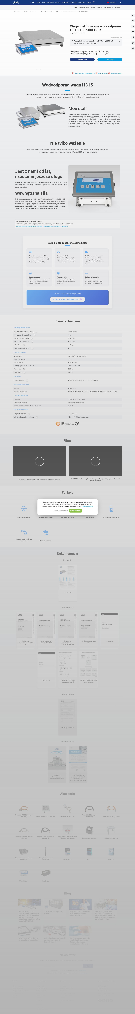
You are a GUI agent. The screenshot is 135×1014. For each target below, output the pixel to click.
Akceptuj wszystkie (75, 510)
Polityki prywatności (87, 506)
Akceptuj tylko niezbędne (61, 510)
